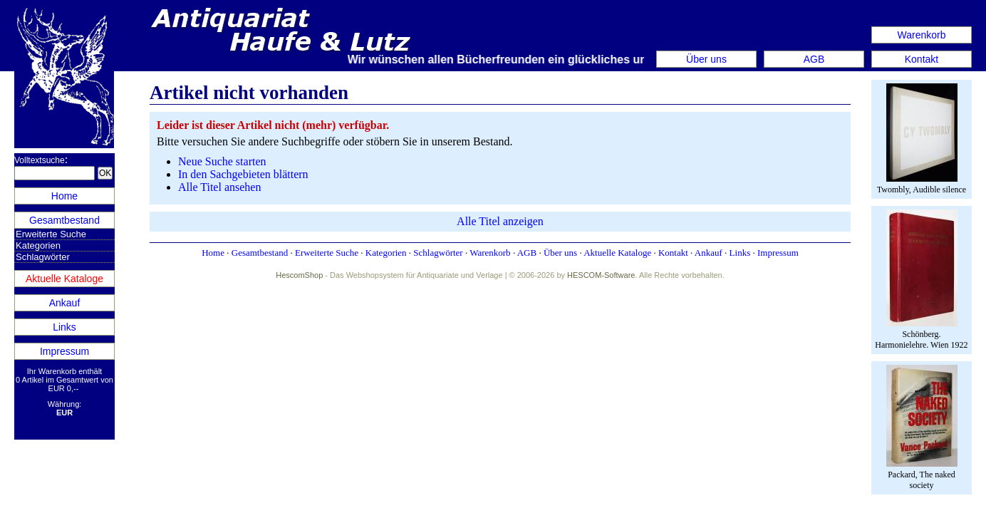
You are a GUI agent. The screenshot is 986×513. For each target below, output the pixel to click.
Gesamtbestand (64, 220)
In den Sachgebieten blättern (243, 174)
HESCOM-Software (601, 275)
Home (64, 196)
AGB (814, 59)
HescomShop (299, 275)
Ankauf (65, 303)
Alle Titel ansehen (219, 187)
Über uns (706, 59)
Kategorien (38, 245)
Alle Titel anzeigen (500, 221)
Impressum (64, 351)
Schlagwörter (43, 257)
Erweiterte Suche (51, 234)
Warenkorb (922, 35)
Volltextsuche (39, 160)
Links (64, 327)
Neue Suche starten (222, 161)
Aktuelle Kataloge (64, 278)
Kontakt (921, 59)
